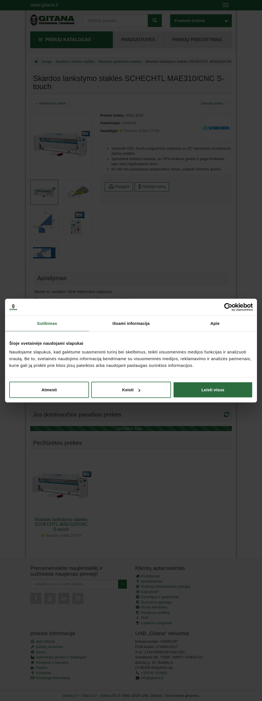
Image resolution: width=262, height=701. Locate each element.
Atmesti (49, 389)
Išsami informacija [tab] (131, 323)
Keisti (131, 389)
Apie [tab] (215, 323)
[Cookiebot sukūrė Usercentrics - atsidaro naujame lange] (228, 307)
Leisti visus (213, 389)
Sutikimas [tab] (47, 323)
